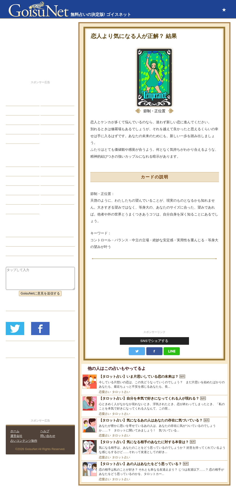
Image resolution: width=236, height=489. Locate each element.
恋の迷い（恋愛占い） (25, 242)
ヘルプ (44, 431)
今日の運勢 (52, 110)
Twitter (137, 351)
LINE (172, 351)
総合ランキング (55, 129)
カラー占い (17, 181)
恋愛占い (105, 392)
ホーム (14, 431)
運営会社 (16, 436)
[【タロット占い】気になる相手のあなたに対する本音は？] (154, 447)
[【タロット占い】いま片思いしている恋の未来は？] (154, 381)
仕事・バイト (53, 120)
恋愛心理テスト (20, 200)
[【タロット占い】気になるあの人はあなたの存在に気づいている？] (154, 425)
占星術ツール (53, 162)
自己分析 (15, 110)
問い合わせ (47, 436)
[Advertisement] (154, 297)
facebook (154, 351)
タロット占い (121, 392)
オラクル (15, 190)
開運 (12, 129)
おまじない (17, 209)
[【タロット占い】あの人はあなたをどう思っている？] (154, 469)
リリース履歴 (19, 353)
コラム (49, 190)
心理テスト (52, 200)
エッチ (14, 120)
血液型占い (52, 181)
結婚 (47, 101)
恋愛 (12, 101)
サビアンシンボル (22, 171)
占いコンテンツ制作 (23, 440)
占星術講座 (17, 139)
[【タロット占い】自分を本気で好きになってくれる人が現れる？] (154, 403)
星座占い (15, 162)
